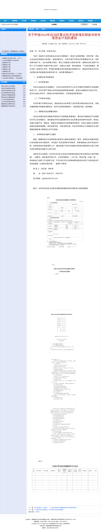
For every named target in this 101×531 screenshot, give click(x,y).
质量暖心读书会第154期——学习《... (12, 58)
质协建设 (33, 21)
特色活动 (71, 21)
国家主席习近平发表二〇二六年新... (12, 73)
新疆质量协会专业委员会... (8, 106)
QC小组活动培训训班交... (8, 99)
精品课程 (52, 21)
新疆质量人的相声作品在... (8, 104)
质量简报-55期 (6, 71)
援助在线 (80, 21)
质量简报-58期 (6, 65)
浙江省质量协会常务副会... (8, 93)
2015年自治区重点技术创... (8, 101)
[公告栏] (37, 512)
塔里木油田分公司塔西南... (8, 86)
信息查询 (61, 21)
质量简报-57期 (6, 67)
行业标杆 (24, 21)
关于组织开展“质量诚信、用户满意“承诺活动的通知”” (49, 509)
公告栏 (43, 29)
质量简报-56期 (6, 69)
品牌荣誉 (14, 21)
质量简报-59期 (6, 62)
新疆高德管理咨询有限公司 (53, 525)
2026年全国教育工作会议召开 (10, 60)
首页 (5, 21)
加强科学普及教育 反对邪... (8, 90)
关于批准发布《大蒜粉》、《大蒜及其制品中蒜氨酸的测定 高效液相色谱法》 (56, 507)
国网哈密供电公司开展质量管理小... (12, 76)
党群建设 (90, 21)
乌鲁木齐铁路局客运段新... (8, 88)
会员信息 (43, 21)
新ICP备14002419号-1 (53, 528)
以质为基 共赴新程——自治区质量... (13, 78)
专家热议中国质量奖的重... (8, 95)
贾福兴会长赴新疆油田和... (8, 97)
